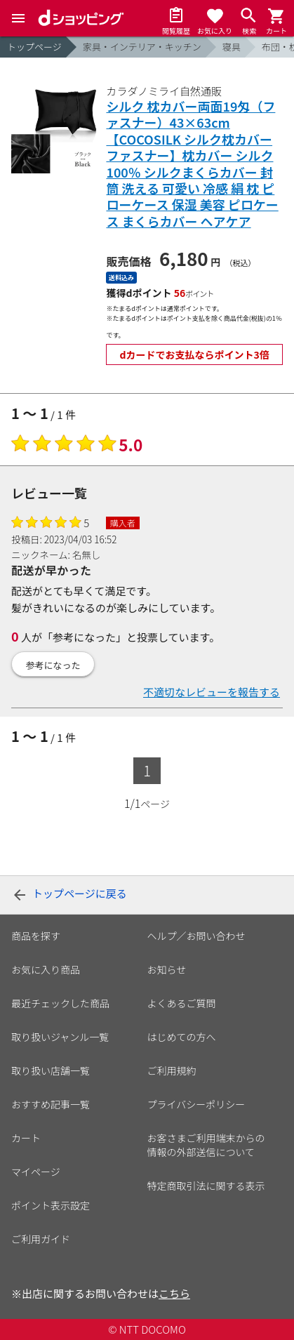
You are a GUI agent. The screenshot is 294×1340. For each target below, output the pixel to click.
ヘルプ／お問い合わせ (196, 936)
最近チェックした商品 (60, 1003)
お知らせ (167, 969)
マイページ (35, 1172)
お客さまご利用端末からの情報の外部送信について (206, 1145)
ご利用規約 (171, 1070)
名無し (86, 555)
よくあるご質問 (181, 1003)
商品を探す (35, 936)
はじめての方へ (181, 1037)
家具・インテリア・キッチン (142, 46)
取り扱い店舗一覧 (50, 1070)
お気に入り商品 (45, 969)
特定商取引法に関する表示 (206, 1186)
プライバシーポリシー (196, 1104)
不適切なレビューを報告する (211, 691)
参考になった (53, 665)
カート (26, 1138)
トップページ (34, 46)
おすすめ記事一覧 (50, 1104)
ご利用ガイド (40, 1239)
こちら (174, 1293)
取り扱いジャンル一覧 (60, 1037)
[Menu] (18, 18)
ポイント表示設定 (50, 1205)
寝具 (231, 46)
